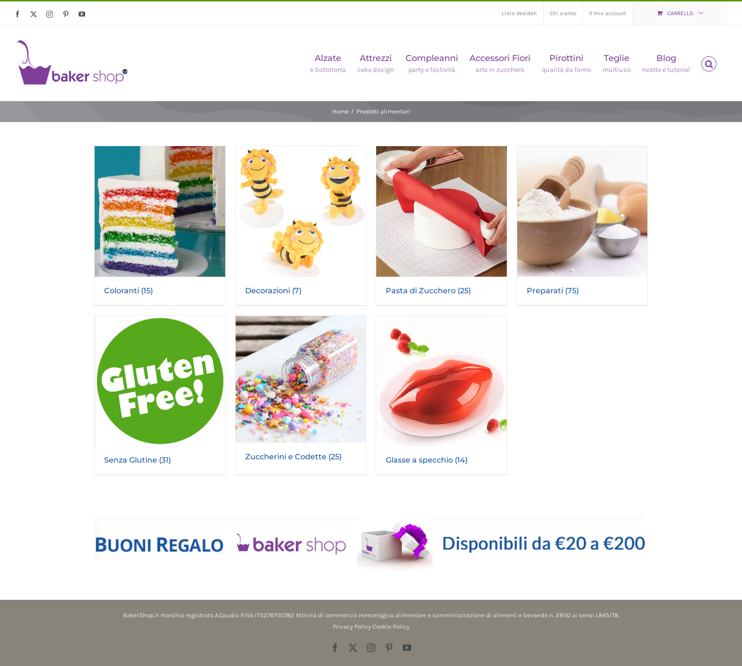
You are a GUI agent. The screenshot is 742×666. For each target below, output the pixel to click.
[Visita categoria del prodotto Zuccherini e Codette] (301, 394)
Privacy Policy (352, 626)
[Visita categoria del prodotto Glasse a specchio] (441, 395)
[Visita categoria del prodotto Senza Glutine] (160, 395)
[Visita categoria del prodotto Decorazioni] (301, 225)
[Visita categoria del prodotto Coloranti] (160, 225)
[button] (708, 63)
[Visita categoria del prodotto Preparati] (582, 225)
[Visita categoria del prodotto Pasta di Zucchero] (441, 225)
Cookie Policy (390, 626)
